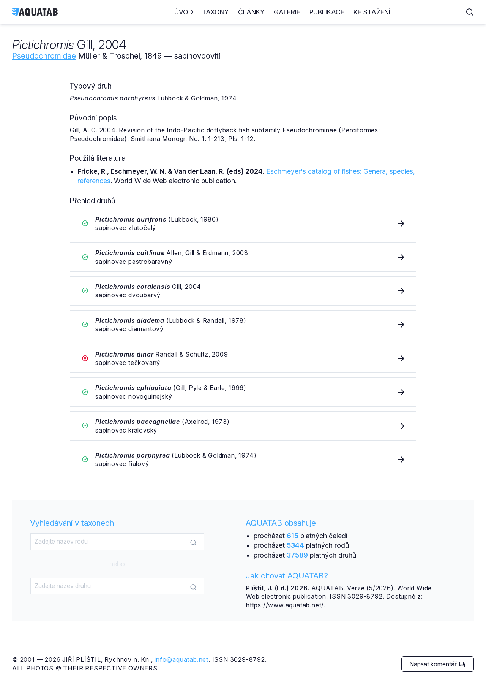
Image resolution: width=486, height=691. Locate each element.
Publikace (393, 12)
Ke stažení (438, 12)
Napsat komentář (437, 664)
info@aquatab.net (181, 659)
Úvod (249, 12)
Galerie (353, 12)
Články (317, 12)
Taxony (281, 12)
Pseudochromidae (44, 55)
